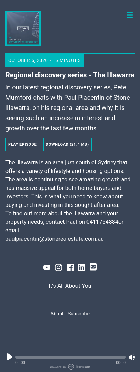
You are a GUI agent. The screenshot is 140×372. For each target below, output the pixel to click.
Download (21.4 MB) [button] (67, 144)
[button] (70, 357)
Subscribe (79, 313)
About (56, 313)
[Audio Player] (70, 358)
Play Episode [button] (22, 144)
